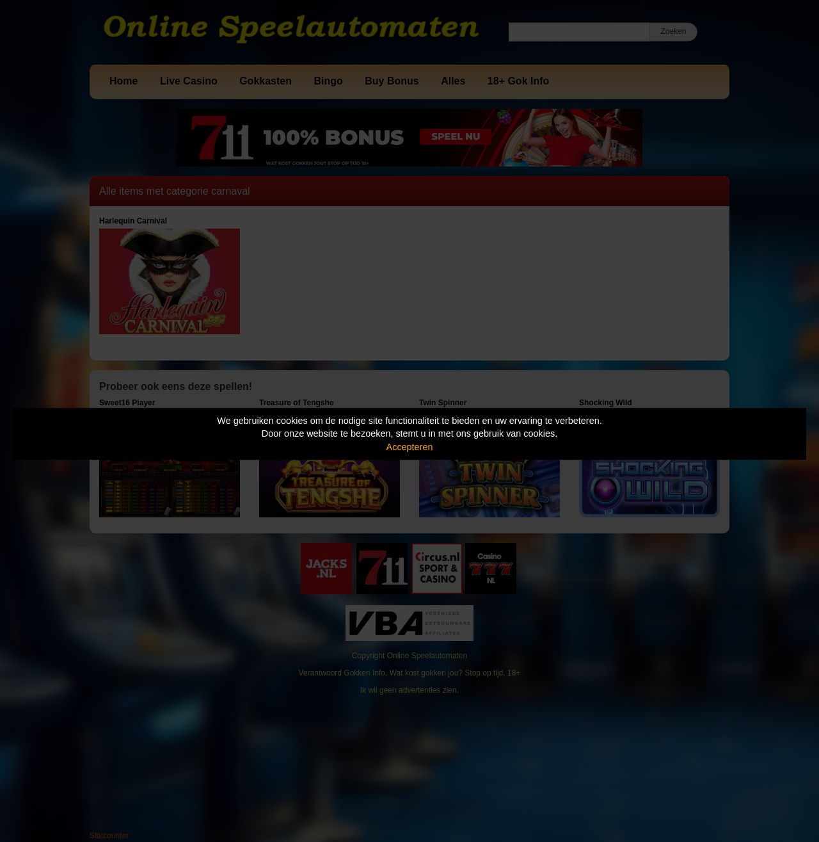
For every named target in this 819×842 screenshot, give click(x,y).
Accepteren (409, 447)
